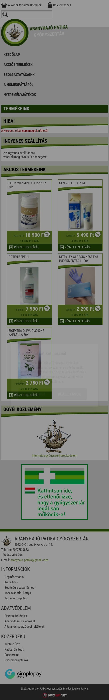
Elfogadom (34, 368)
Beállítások (69, 368)
